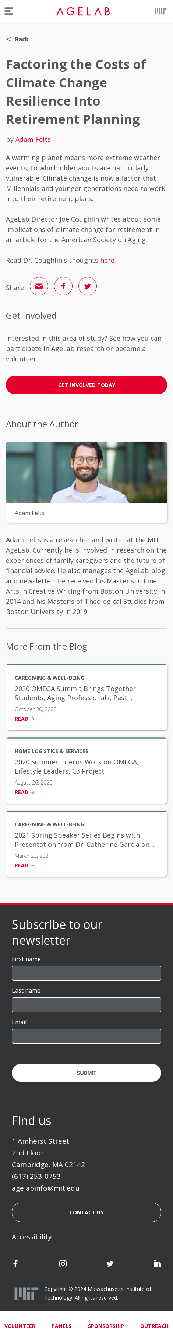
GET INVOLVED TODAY (86, 384)
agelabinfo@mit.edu (46, 1188)
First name (26, 959)
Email (19, 1022)
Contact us (86, 1212)
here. (108, 260)
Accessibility (32, 1236)
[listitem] (86, 697)
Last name (26, 990)
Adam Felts (33, 139)
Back (17, 39)
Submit (86, 1073)
